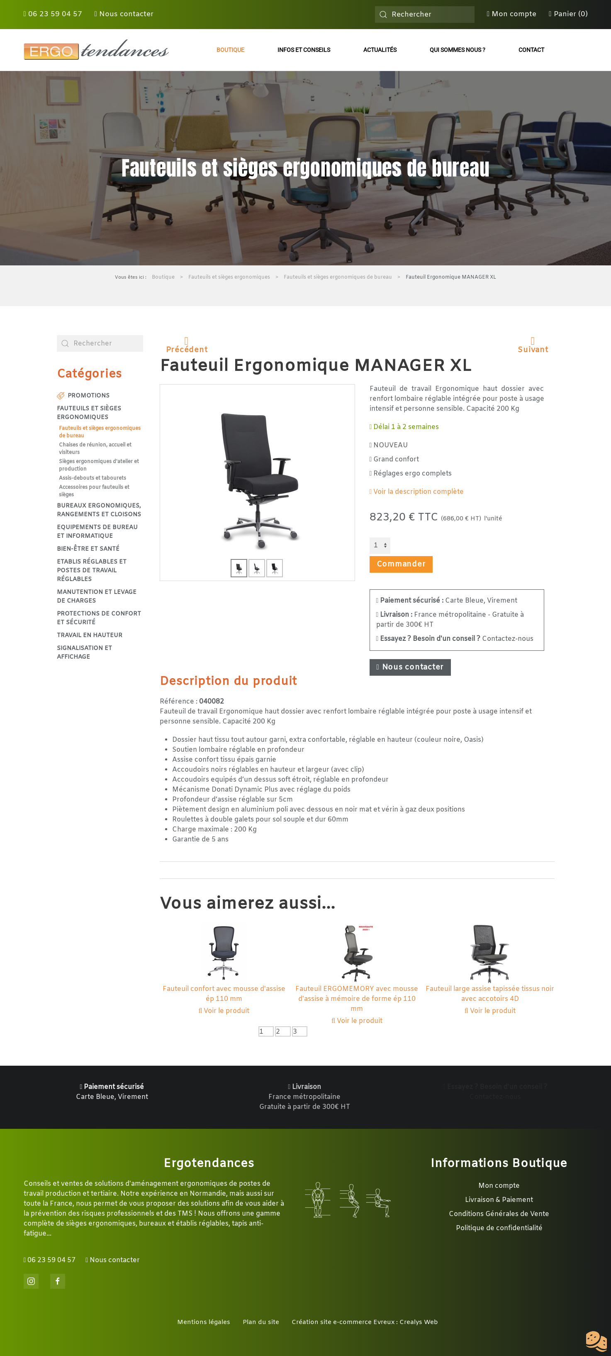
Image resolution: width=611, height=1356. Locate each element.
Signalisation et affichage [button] (84, 653)
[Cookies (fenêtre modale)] (596, 1342)
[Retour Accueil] (96, 50)
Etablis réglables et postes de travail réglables (92, 571)
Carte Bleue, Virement (447, 600)
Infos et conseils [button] (304, 50)
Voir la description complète (417, 492)
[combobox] (425, 14)
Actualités (380, 50)
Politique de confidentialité (499, 1228)
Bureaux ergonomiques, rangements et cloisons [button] (99, 510)
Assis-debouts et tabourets (92, 478)
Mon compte (511, 14)
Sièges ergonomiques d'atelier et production (99, 466)
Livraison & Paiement (499, 1200)
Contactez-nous (455, 639)
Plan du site (261, 1322)
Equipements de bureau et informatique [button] (97, 532)
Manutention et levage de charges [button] (96, 596)
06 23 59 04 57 (53, 14)
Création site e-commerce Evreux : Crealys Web (365, 1322)
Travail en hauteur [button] (89, 636)
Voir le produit (223, 1011)
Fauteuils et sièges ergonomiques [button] (89, 413)
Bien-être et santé (88, 549)
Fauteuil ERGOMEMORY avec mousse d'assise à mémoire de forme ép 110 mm (356, 999)
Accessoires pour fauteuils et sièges (94, 491)
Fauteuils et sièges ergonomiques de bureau (100, 432)
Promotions (83, 396)
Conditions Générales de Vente (499, 1214)
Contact (531, 50)
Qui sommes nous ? (457, 50)
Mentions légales (203, 1322)
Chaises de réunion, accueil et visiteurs (95, 449)
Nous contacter (124, 14)
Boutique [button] (230, 50)
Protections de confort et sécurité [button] (99, 618)
